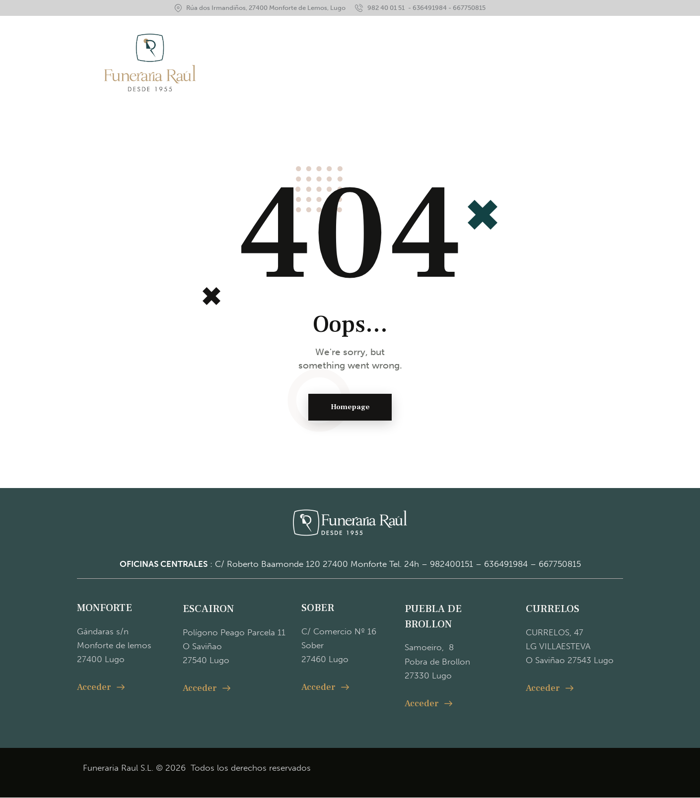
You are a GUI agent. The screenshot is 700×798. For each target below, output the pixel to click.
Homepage (350, 407)
